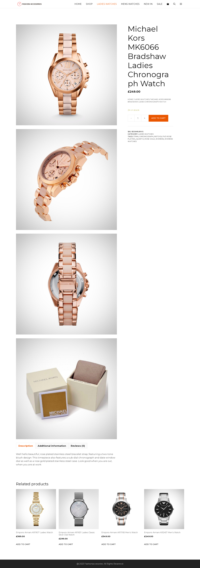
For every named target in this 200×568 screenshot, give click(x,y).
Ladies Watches (107, 4)
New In (148, 4)
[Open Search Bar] (174, 4)
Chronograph (146, 136)
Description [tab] (25, 445)
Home (78, 4)
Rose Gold (150, 139)
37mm (135, 136)
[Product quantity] (138, 118)
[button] (181, 4)
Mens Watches (130, 4)
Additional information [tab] (52, 445)
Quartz (140, 139)
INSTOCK (158, 136)
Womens (160, 139)
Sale (159, 4)
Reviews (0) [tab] (78, 445)
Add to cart (158, 118)
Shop (89, 4)
